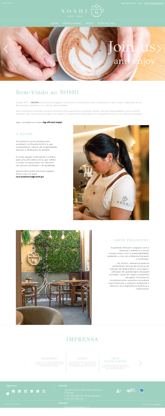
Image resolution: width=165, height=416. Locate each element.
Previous (24, 362)
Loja (140, 3)
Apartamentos (128, 3)
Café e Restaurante (154, 3)
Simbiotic (157, 404)
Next (140, 362)
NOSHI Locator (7, 3)
